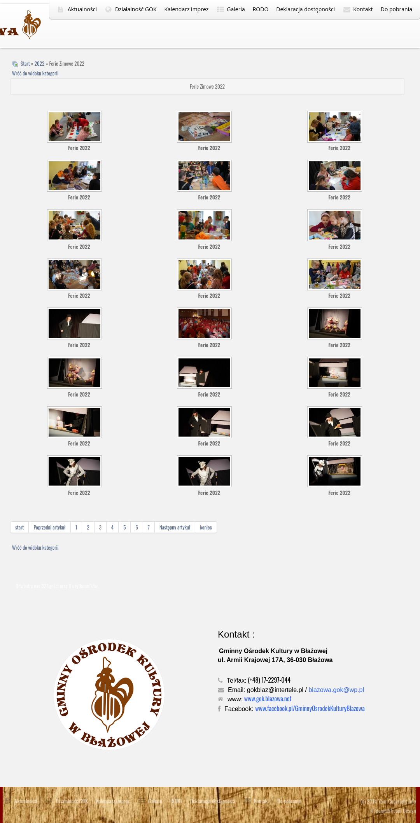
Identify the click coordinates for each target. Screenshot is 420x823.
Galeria (236, 9)
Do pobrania (396, 9)
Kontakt (363, 9)
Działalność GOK (136, 9)
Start (25, 63)
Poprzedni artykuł (49, 527)
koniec (206, 527)
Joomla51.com (388, 810)
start (19, 527)
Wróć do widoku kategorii (35, 73)
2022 (39, 63)
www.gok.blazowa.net (268, 698)
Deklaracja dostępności (305, 9)
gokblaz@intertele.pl (275, 690)
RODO (261, 9)
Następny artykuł (174, 527)
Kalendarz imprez (186, 9)
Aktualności (82, 9)
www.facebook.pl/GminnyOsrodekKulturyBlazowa (310, 708)
